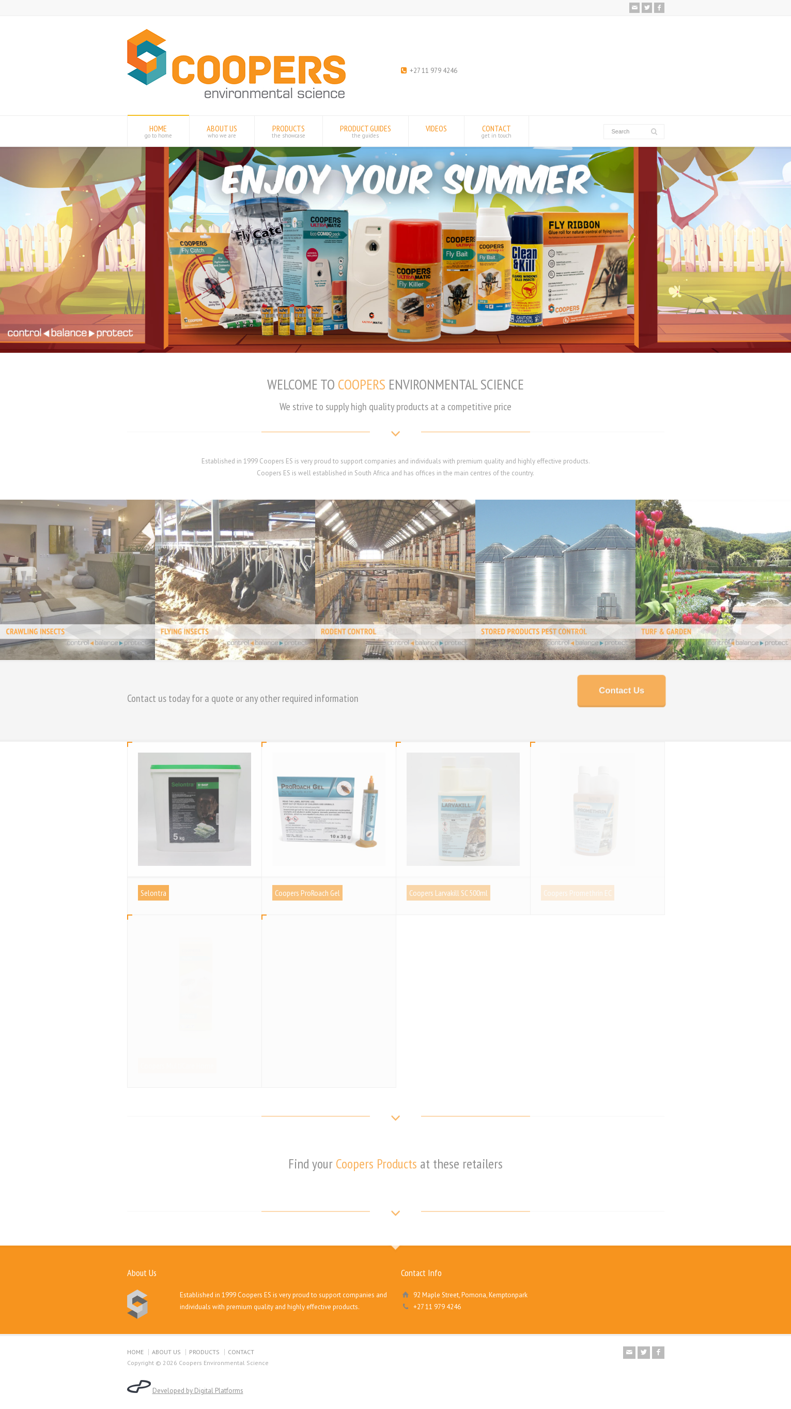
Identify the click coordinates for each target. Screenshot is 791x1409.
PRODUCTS (288, 131)
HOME (158, 131)
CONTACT (496, 131)
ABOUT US (222, 131)
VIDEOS (436, 131)
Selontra (153, 893)
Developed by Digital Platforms (197, 1390)
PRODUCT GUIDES (365, 131)
